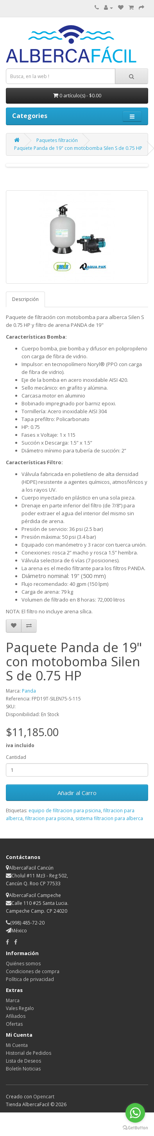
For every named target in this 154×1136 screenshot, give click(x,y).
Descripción (25, 299)
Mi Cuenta (17, 1045)
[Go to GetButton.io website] (135, 1128)
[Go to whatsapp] (135, 1113)
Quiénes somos (23, 963)
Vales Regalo (20, 1008)
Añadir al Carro (77, 793)
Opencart (43, 1096)
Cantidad (16, 757)
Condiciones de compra (32, 971)
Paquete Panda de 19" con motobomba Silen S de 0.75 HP (78, 148)
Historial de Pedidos (28, 1053)
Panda (29, 690)
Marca (13, 1000)
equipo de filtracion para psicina (65, 810)
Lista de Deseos (23, 1061)
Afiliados (15, 1016)
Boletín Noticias (23, 1068)
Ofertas (14, 1024)
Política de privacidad (30, 979)
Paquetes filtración (57, 140)
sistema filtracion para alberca (109, 818)
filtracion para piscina (49, 818)
